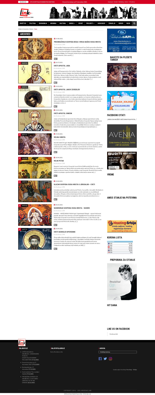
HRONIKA (53, 23)
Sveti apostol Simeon (63, 113)
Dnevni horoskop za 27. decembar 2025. (76, 2)
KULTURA (63, 23)
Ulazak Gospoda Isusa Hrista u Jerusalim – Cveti (74, 184)
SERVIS (121, 23)
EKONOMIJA (43, 23)
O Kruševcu (132, 2)
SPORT (80, 23)
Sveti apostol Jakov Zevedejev (67, 89)
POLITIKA (32, 23)
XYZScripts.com (87, 394)
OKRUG (71, 23)
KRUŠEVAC (122, 185)
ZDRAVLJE (111, 23)
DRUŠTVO (23, 23)
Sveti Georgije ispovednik (64, 232)
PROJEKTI (89, 23)
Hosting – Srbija (131, 369)
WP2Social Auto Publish (70, 394)
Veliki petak (59, 161)
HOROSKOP (101, 23)
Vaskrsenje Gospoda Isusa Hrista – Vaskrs (72, 208)
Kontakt (116, 2)
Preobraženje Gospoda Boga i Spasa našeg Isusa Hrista (77, 42)
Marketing (121, 2)
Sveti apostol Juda (62, 66)
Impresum (110, 2)
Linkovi (126, 2)
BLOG (128, 23)
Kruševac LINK (60, 44)
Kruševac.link (114, 334)
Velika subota (59, 137)
